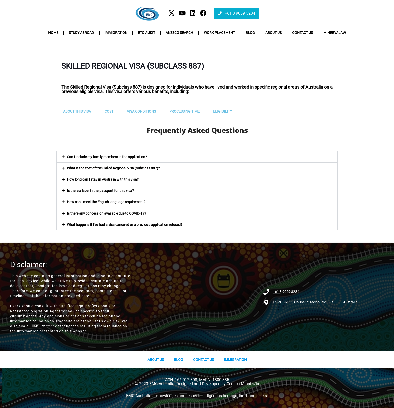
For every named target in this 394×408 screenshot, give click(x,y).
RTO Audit (146, 33)
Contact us (302, 33)
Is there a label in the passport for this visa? (100, 191)
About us (273, 33)
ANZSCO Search (179, 33)
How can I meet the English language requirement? (106, 202)
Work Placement (219, 33)
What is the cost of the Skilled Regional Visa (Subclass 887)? (113, 168)
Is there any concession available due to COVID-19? (106, 213)
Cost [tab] (109, 111)
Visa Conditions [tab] (141, 111)
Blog (250, 33)
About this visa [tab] (77, 111)
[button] (197, 156)
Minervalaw (334, 33)
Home (53, 33)
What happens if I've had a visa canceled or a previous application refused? (124, 225)
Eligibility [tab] (222, 111)
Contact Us (203, 360)
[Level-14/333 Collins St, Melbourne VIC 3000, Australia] (197, 297)
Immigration (116, 33)
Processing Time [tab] (184, 111)
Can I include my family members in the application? (107, 157)
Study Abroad (81, 33)
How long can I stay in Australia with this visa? (103, 179)
